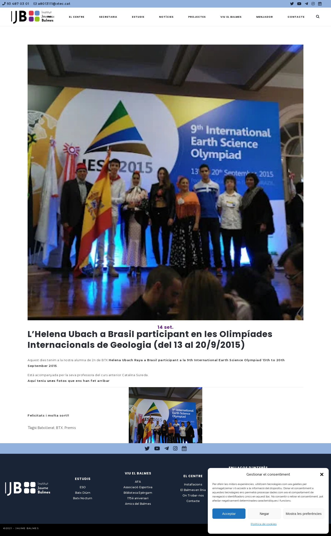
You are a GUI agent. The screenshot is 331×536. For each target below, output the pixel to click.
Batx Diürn (83, 492)
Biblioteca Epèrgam (138, 492)
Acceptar (229, 514)
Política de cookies (264, 524)
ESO (83, 487)
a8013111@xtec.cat (52, 4)
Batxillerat (46, 428)
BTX (59, 428)
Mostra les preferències (304, 514)
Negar (264, 514)
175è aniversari (137, 498)
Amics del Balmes (138, 503)
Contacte (193, 501)
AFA (138, 481)
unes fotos (57, 381)
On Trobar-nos (193, 495)
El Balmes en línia (193, 490)
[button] (322, 474)
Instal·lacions (193, 484)
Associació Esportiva (138, 487)
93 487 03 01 (15, 4)
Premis (70, 428)
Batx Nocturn (82, 498)
